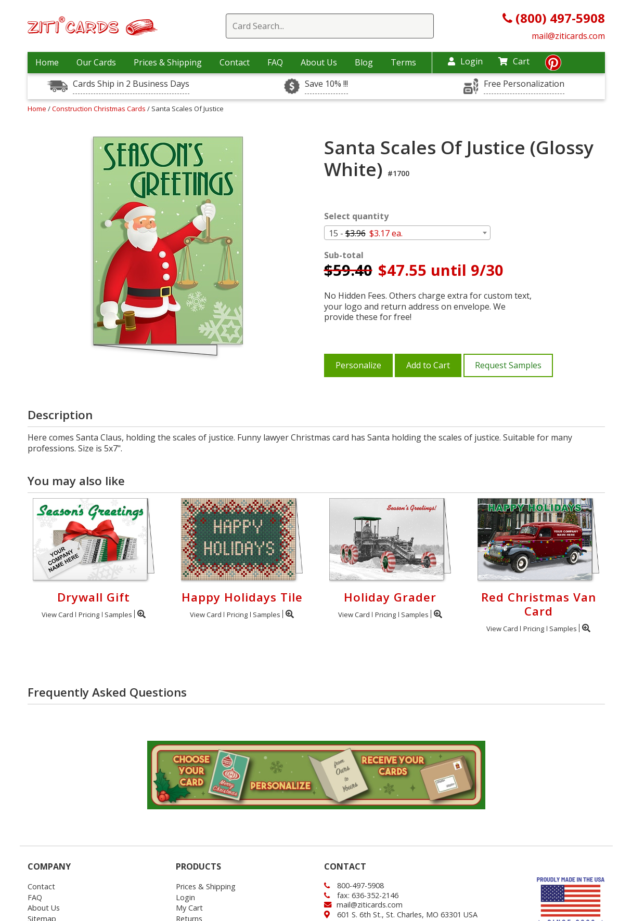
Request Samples (508, 365)
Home (47, 62)
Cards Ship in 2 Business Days (131, 83)
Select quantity (356, 216)
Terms (403, 62)
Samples (118, 614)
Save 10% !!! (326, 83)
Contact (235, 62)
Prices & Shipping (168, 62)
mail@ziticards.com (568, 36)
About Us (319, 62)
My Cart (189, 908)
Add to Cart (428, 365)
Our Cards (96, 62)
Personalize (358, 365)
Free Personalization (524, 83)
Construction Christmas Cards (99, 108)
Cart (514, 61)
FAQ (275, 62)
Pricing (89, 614)
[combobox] (407, 232)
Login (465, 61)
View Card (57, 614)
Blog (364, 62)
